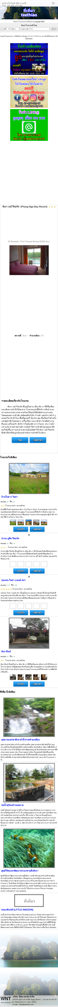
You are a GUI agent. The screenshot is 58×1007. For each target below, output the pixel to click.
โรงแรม (13, 506)
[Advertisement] (29, 173)
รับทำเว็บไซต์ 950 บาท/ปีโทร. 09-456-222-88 (14, 4)
